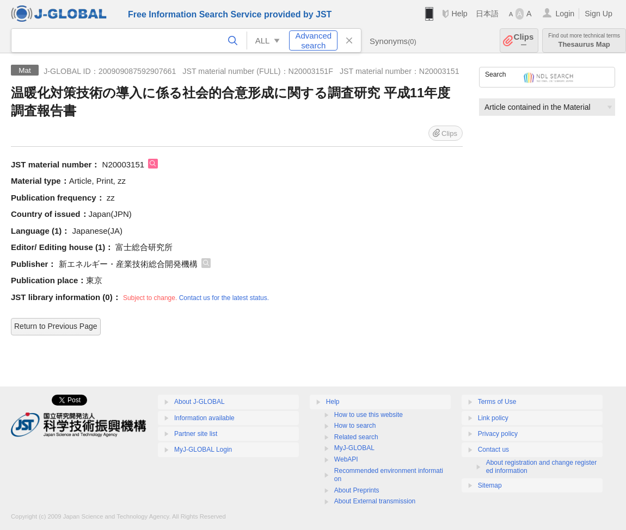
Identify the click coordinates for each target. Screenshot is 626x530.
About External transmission (374, 501)
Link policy (493, 418)
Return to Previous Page (55, 326)
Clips (524, 40)
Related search (356, 437)
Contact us (493, 449)
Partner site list (195, 434)
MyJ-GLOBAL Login (203, 449)
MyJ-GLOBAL (354, 448)
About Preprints (356, 490)
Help (459, 13)
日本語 (487, 13)
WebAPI (346, 459)
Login (564, 13)
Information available (204, 418)
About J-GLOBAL (199, 402)
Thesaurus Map (584, 40)
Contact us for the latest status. (224, 298)
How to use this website (368, 415)
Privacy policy (498, 434)
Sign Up (598, 13)
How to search (355, 425)
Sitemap (490, 485)
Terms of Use (497, 402)
